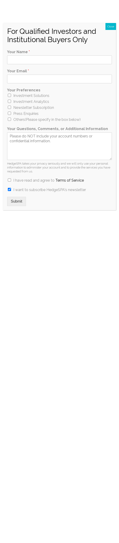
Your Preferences (23, 90)
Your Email (18, 71)
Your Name (18, 52)
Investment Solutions (31, 95)
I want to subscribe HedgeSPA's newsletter (49, 190)
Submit (16, 201)
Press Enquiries (26, 113)
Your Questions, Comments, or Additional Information (57, 129)
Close (110, 26)
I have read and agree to (48, 180)
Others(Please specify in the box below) (47, 119)
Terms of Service (69, 180)
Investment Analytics (31, 101)
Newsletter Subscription (33, 107)
